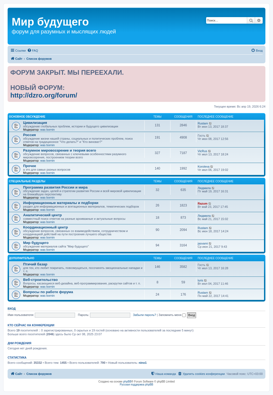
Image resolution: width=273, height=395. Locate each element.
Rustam (203, 123)
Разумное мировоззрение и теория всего (59, 150)
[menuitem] (32, 50)
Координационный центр (45, 227)
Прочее (29, 166)
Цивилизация (35, 123)
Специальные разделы (27, 181)
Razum (202, 203)
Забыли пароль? (144, 314)
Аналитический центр (42, 215)
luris (200, 280)
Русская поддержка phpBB (136, 384)
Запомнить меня (172, 314)
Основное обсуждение (27, 116)
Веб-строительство (40, 280)
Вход (11, 308)
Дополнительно (21, 258)
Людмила (204, 188)
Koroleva (203, 166)
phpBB (127, 381)
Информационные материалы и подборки (60, 203)
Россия (29, 135)
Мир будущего (36, 243)
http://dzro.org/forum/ (43, 95)
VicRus (202, 151)
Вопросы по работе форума (48, 292)
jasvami (203, 243)
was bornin (47, 129)
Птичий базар (35, 264)
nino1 (143, 362)
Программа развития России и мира (55, 187)
